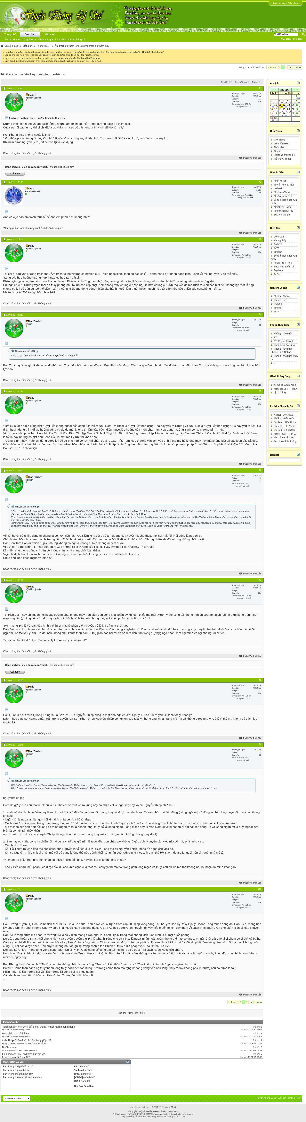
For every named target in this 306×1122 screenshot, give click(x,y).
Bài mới (49, 34)
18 (281, 110)
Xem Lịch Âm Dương (285, 385)
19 (285, 110)
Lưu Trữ (282, 1097)
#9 (260, 744)
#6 (260, 470)
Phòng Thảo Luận (283, 333)
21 (294, 110)
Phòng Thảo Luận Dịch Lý (284, 357)
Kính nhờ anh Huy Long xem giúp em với (23, 1054)
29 (298, 114)
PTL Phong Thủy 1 (283, 341)
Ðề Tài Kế (140, 1013)
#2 (260, 181)
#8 (260, 680)
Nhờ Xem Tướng (282, 207)
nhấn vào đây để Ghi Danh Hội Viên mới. (79, 57)
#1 (260, 88)
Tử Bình (278, 251)
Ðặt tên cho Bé (282, 214)
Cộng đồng (28, 39)
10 (276, 106)
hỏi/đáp (78, 51)
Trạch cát (279, 270)
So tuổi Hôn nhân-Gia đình (284, 201)
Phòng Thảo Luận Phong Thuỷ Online (281, 350)
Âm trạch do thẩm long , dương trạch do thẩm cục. (37, 74)
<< (273, 90)
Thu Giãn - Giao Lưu (284, 437)
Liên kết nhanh (63, 39)
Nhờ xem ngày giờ (283, 210)
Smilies (78, 1070)
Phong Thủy (280, 300)
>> (297, 90)
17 (276, 110)
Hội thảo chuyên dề (284, 155)
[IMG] (77, 1073)
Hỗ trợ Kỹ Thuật (140, 51)
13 (289, 106)
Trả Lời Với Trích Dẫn (250, 158)
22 (298, 110)
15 (298, 106)
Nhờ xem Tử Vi (282, 192)
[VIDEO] (78, 1077)
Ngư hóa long (9, 1047)
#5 (260, 391)
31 (276, 119)
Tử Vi (276, 248)
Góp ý (277, 151)
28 (294, 114)
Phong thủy (280, 240)
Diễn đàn (30, 34)
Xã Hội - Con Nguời (284, 414)
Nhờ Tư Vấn (280, 180)
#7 (260, 580)
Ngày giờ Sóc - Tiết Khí (286, 388)
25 (281, 114)
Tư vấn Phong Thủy (284, 184)
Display (255, 82)
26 (285, 114)
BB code (78, 1066)
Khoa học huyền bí (284, 266)
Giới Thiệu (279, 139)
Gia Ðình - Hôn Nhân (285, 422)
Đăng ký (80, 39)
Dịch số (278, 188)
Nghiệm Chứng (282, 296)
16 (272, 110)
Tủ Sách (278, 274)
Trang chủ (10, 34)
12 (285, 106)
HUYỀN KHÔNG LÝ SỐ (155, 1111)
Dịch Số (278, 244)
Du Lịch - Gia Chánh (284, 430)
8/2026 (284, 89)
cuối (297, 67)
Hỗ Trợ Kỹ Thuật (282, 158)
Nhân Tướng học (283, 262)
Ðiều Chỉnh (225, 82)
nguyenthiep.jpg (13, 797)
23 (272, 114)
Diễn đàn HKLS (282, 143)
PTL (276, 337)
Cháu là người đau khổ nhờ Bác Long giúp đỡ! (26, 1040)
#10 (259, 889)
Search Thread (241, 82)
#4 (260, 314)
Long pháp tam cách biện (15, 1033)
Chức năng (44, 39)
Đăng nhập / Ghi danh (285, 3)
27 (289, 114)
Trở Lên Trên (293, 1097)
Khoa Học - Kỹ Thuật (284, 426)
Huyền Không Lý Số (266, 1097)
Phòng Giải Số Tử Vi (284, 345)
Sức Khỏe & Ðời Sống (285, 441)
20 (289, 110)
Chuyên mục (11, 45)
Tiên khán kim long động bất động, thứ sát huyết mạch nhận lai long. (39, 1026)
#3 (260, 239)
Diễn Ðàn (279, 236)
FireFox (69, 60)
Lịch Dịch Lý (280, 392)
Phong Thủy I (44, 45)
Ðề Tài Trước (126, 1013)
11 (281, 106)
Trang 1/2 (275, 67)
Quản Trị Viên (49, 54)
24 (276, 114)
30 (272, 119)
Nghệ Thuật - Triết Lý (285, 433)
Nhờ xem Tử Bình (283, 196)
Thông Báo (279, 147)
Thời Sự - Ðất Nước (284, 418)
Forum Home (12, 39)
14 (294, 106)
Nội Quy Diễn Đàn (84, 1086)
